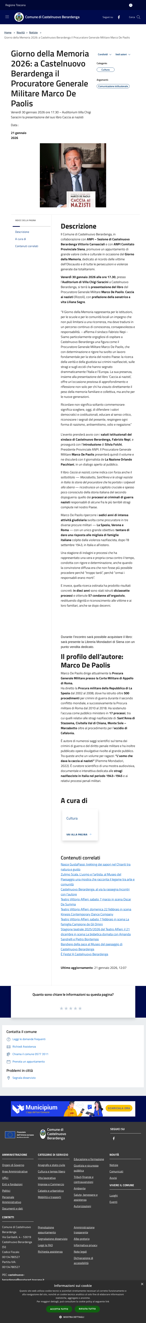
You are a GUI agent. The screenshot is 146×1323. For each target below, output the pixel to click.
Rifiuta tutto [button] (87, 1308)
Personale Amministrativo (11, 1199)
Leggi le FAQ (45, 1245)
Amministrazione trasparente (84, 1229)
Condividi (105, 54)
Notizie (33, 32)
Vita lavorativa (47, 1178)
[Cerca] (138, 17)
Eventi (113, 1202)
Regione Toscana (15, 5)
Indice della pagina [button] (25, 220)
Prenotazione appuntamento (47, 1229)
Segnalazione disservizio (52, 1239)
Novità (21, 32)
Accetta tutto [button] (59, 1309)
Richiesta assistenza (50, 1251)
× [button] (142, 1284)
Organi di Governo (13, 1165)
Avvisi (113, 1178)
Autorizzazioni (82, 1206)
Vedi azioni (123, 54)
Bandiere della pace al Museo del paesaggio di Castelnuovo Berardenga (91, 947)
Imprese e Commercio (51, 1184)
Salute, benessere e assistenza (86, 1197)
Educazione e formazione (89, 1159)
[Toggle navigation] (7, 17)
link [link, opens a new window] (107, 1301)
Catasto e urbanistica (51, 1190)
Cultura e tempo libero (51, 1171)
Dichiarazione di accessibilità (83, 1260)
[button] (73, 1317)
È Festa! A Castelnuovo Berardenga (84, 954)
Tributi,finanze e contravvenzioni (83, 1179)
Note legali (80, 1251)
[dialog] (73, 1301)
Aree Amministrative (15, 1171)
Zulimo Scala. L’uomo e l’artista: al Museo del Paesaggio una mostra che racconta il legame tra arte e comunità (98, 879)
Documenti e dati (12, 1208)
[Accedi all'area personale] (131, 5)
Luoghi (114, 1195)
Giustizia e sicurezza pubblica (86, 1168)
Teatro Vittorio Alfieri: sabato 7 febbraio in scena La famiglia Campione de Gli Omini (95, 922)
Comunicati (116, 1171)
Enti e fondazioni (12, 1184)
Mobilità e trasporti (49, 1197)
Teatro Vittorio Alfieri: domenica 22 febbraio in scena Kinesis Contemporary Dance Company (96, 912)
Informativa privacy (85, 1245)
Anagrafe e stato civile (51, 1165)
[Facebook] (117, 17)
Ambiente (80, 1188)
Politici (6, 1190)
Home (7, 32)
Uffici (5, 1178)
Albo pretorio (82, 1239)
